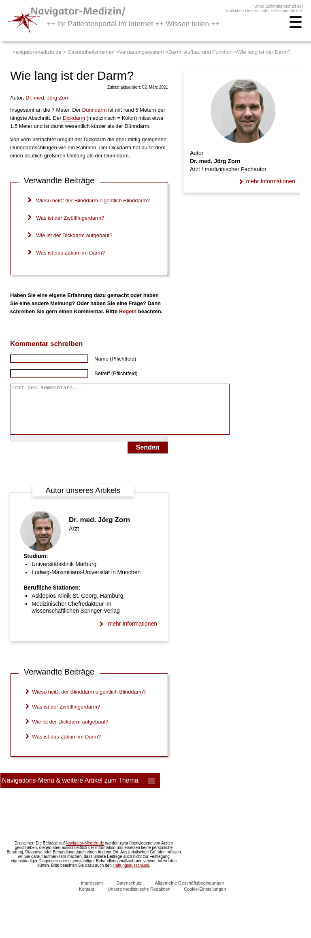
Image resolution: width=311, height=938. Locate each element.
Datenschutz (129, 892)
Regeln (127, 311)
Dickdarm (74, 118)
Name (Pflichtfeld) (115, 359)
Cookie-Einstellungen (205, 898)
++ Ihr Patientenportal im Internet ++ (133, 24)
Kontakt (86, 898)
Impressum (92, 892)
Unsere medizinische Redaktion (139, 898)
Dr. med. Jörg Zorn (99, 529)
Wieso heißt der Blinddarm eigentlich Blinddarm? (93, 200)
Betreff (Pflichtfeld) (116, 373)
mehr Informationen (132, 633)
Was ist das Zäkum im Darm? (70, 253)
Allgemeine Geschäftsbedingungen (189, 892)
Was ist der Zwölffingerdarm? (70, 218)
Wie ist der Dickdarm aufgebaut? (74, 235)
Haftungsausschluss (131, 875)
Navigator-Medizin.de (85, 853)
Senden (148, 457)
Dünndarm (94, 110)
